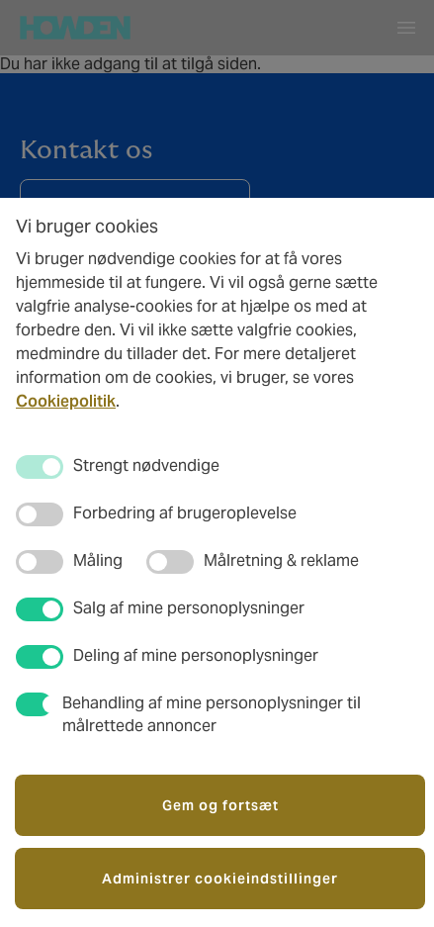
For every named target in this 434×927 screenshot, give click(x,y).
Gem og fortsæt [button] (220, 805)
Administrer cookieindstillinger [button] (220, 878)
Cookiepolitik (66, 401)
